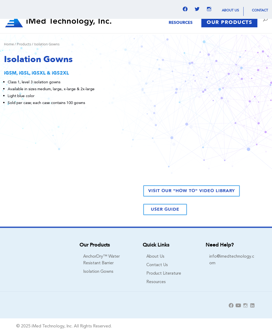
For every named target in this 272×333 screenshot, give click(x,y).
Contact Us (157, 264)
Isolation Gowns (98, 271)
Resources (181, 23)
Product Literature (163, 273)
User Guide (165, 209)
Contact (260, 10)
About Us (230, 10)
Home (9, 44)
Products (24, 44)
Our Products (229, 22)
